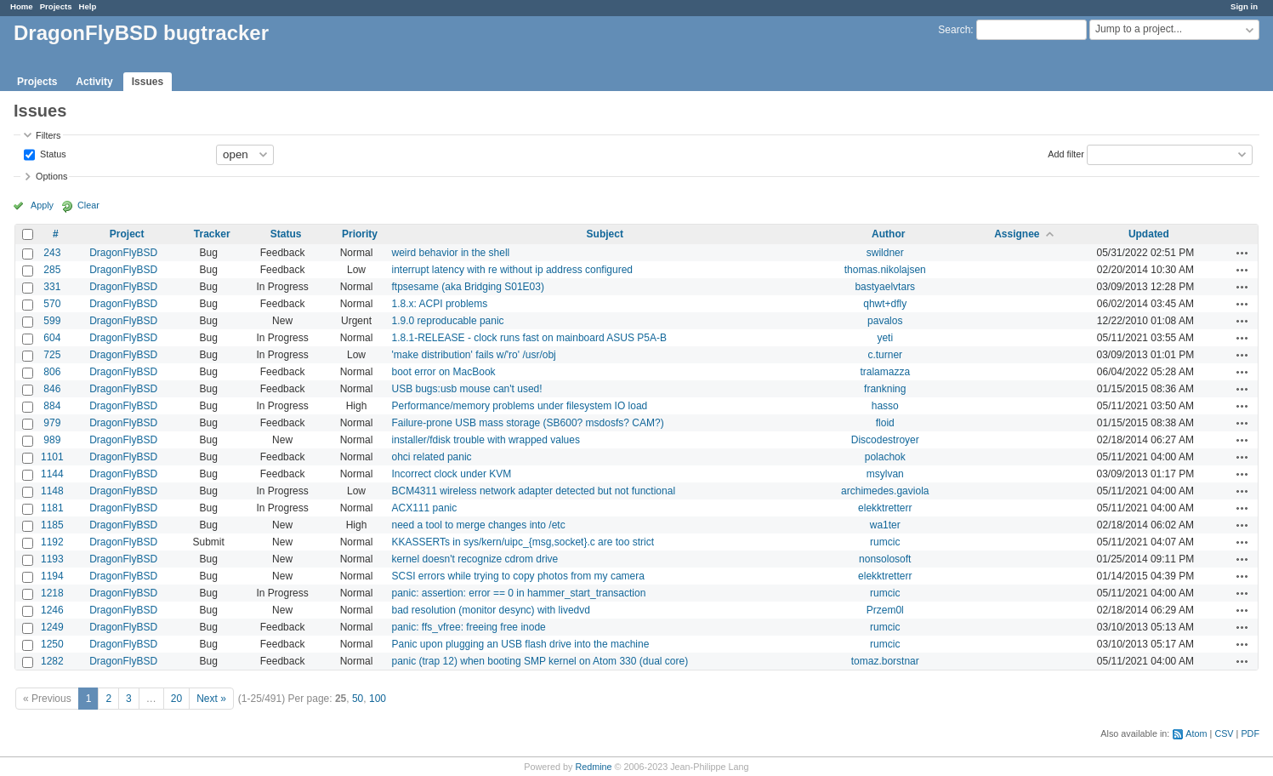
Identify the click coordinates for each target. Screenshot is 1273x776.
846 (51, 389)
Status (51, 153)
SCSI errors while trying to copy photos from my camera (518, 576)
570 (51, 304)
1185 (52, 525)
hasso (885, 406)
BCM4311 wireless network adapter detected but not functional (534, 491)
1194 (52, 576)
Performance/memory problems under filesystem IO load (520, 406)
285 (51, 270)
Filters (48, 135)
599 (51, 321)
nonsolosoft (885, 559)
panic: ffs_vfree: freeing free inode (469, 627)
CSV (1223, 733)
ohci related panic (432, 457)
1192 (52, 542)
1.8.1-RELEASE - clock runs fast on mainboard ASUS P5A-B (529, 338)
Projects (56, 6)
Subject (605, 234)
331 (51, 287)
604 (51, 338)
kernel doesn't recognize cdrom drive (475, 559)
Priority (360, 234)
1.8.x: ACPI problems (440, 304)
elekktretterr (885, 508)
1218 (52, 593)
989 (51, 440)
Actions (1242, 253)
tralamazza (885, 372)
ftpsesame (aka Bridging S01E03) (468, 287)
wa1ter (885, 525)
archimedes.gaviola (885, 491)
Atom (1196, 733)
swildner (885, 253)
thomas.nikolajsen (885, 270)
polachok (885, 457)
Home (21, 6)
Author (888, 234)
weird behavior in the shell (451, 253)
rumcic (885, 542)
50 (357, 699)
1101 (52, 457)
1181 (52, 508)
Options (51, 176)
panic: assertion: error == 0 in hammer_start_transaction (519, 593)
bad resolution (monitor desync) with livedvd (491, 610)
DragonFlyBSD (123, 253)
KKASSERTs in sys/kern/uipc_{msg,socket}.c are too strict (523, 542)
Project (127, 234)
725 (51, 355)
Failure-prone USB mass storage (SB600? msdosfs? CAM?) (528, 423)
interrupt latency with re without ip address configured (512, 270)
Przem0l (885, 610)
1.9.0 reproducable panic (448, 321)
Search (954, 30)
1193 (52, 559)
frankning (885, 389)
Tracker (212, 234)
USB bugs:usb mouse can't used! (467, 389)
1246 (52, 610)
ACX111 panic (424, 508)
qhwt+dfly (884, 304)
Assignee (1016, 234)
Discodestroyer (885, 440)
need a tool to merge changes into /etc (478, 525)
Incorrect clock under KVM (452, 474)
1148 (52, 491)
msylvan (885, 474)
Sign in (1244, 6)
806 (51, 372)
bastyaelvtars (885, 287)
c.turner (884, 355)
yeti (885, 338)
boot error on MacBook (444, 372)
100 (377, 699)
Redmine (593, 767)
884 (51, 406)
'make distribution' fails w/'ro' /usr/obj (474, 355)
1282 (52, 661)
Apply (42, 205)
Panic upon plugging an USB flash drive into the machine (521, 644)
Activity (94, 82)
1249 (52, 627)
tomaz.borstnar (885, 661)
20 (176, 699)
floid (885, 423)
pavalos (884, 321)
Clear (88, 205)
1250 (52, 644)
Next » (211, 699)
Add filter (1066, 153)
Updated (1148, 234)
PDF (1250, 733)
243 (51, 253)
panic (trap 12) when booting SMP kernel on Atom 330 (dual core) (540, 661)
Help (88, 6)
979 (51, 423)
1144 (52, 474)
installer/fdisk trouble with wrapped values (486, 440)
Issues (147, 82)
